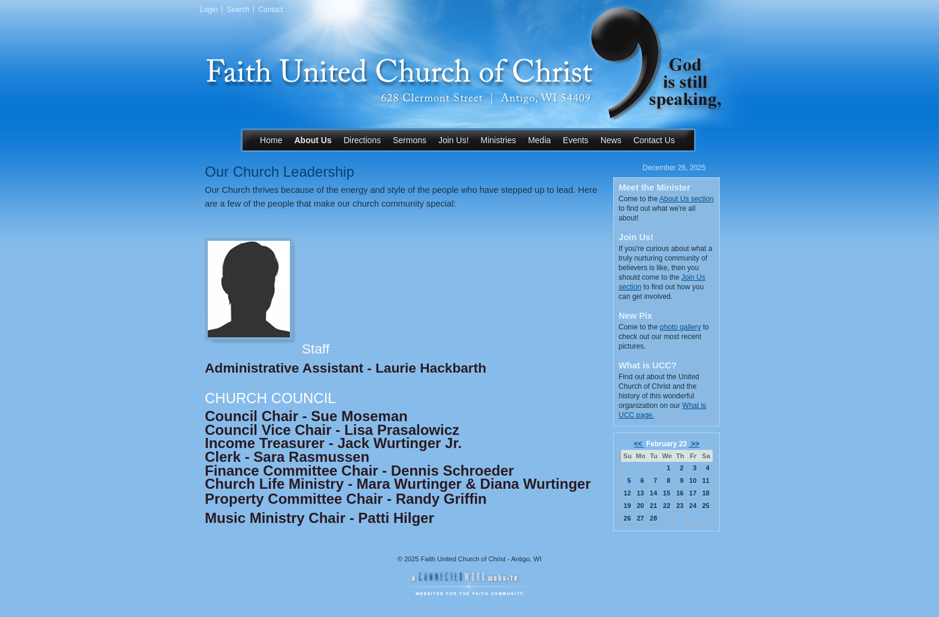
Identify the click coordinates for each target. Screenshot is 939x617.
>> (694, 444)
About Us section (686, 199)
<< (639, 444)
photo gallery (680, 327)
